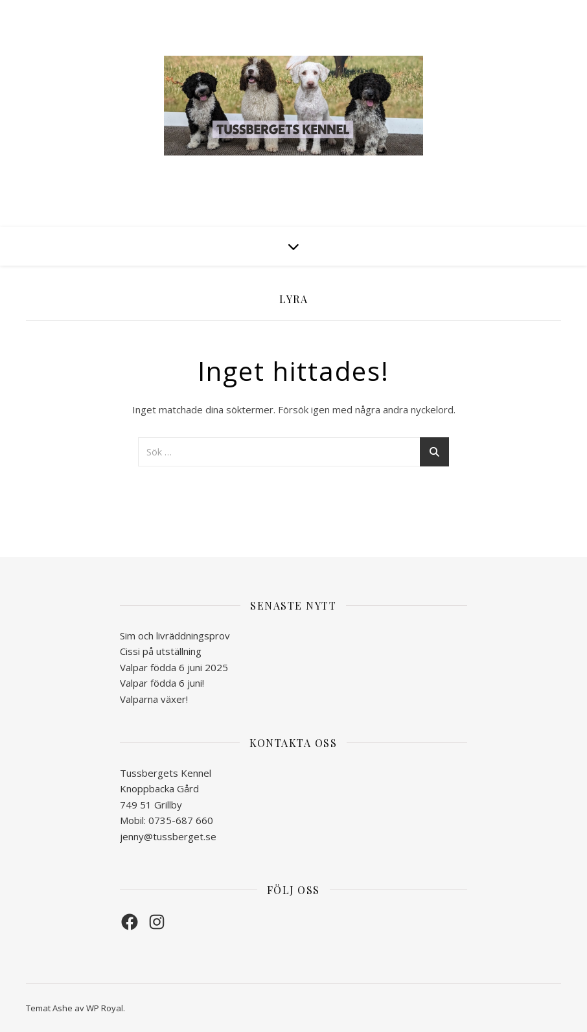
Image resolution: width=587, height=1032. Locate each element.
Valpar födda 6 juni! (162, 682)
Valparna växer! (154, 699)
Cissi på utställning (160, 651)
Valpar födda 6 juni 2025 (174, 667)
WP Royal (104, 1008)
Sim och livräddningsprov (175, 635)
